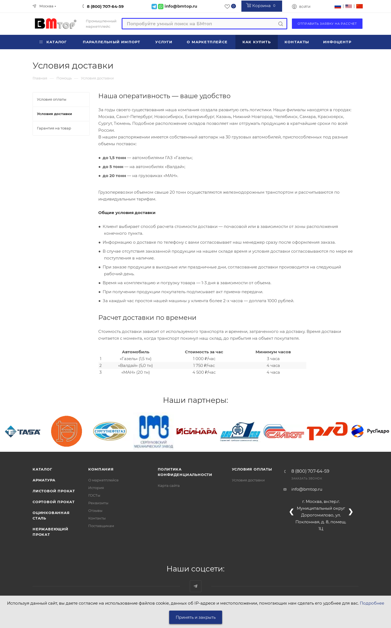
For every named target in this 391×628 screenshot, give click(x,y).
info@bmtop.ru (306, 489)
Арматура (44, 480)
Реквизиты (98, 503)
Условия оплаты (252, 469)
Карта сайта (169, 485)
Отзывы (95, 510)
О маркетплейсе (103, 480)
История (96, 487)
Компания (100, 469)
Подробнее (372, 603)
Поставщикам (101, 526)
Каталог (42, 469)
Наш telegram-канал (195, 586)
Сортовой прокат (54, 502)
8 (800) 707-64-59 (105, 6)
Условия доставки (248, 480)
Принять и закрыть (196, 617)
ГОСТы (94, 495)
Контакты (97, 518)
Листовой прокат (54, 491)
